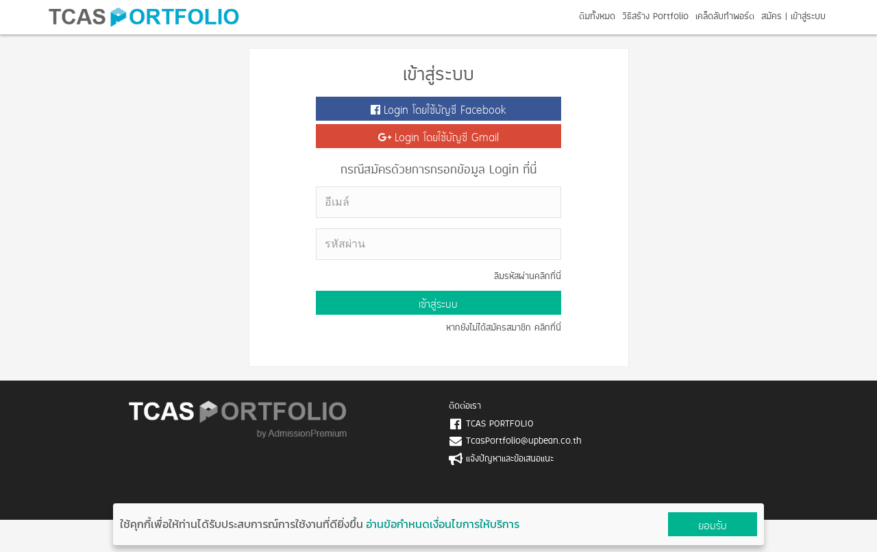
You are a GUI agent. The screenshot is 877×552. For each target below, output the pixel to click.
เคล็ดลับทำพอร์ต (724, 17)
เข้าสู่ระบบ (808, 17)
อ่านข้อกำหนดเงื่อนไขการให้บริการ (442, 524)
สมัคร (771, 17)
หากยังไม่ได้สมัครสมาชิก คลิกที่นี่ (503, 328)
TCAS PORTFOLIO (500, 424)
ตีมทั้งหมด (597, 17)
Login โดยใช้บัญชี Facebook (438, 110)
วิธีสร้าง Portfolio (655, 17)
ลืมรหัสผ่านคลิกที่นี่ (527, 276)
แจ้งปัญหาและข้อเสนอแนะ (510, 459)
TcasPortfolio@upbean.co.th (524, 441)
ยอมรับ (712, 525)
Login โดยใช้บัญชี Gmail (438, 137)
